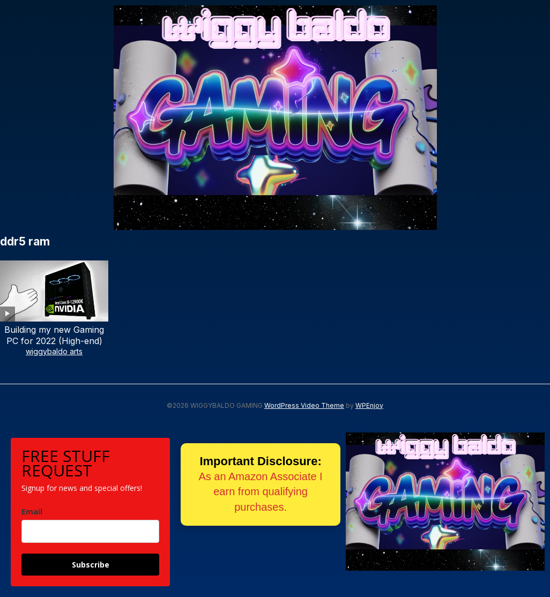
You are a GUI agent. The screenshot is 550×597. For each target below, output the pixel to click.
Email (31, 511)
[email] (90, 531)
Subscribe (90, 564)
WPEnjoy (369, 405)
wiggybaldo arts (54, 351)
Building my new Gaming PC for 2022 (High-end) (54, 335)
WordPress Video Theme (304, 405)
